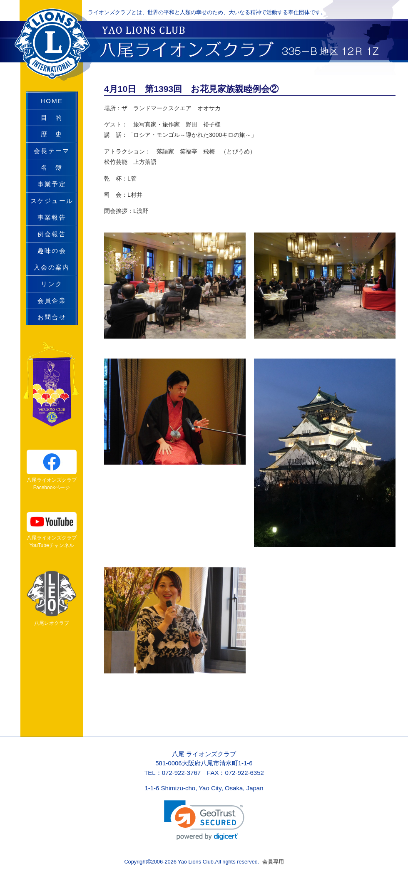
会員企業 (51, 300)
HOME (51, 100)
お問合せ (51, 317)
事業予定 (51, 184)
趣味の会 (51, 250)
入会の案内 (52, 267)
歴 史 (51, 134)
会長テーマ (52, 150)
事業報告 (51, 217)
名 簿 (51, 167)
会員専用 (271, 862)
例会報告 (51, 234)
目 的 (51, 117)
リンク (51, 283)
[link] (204, 820)
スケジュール (52, 200)
